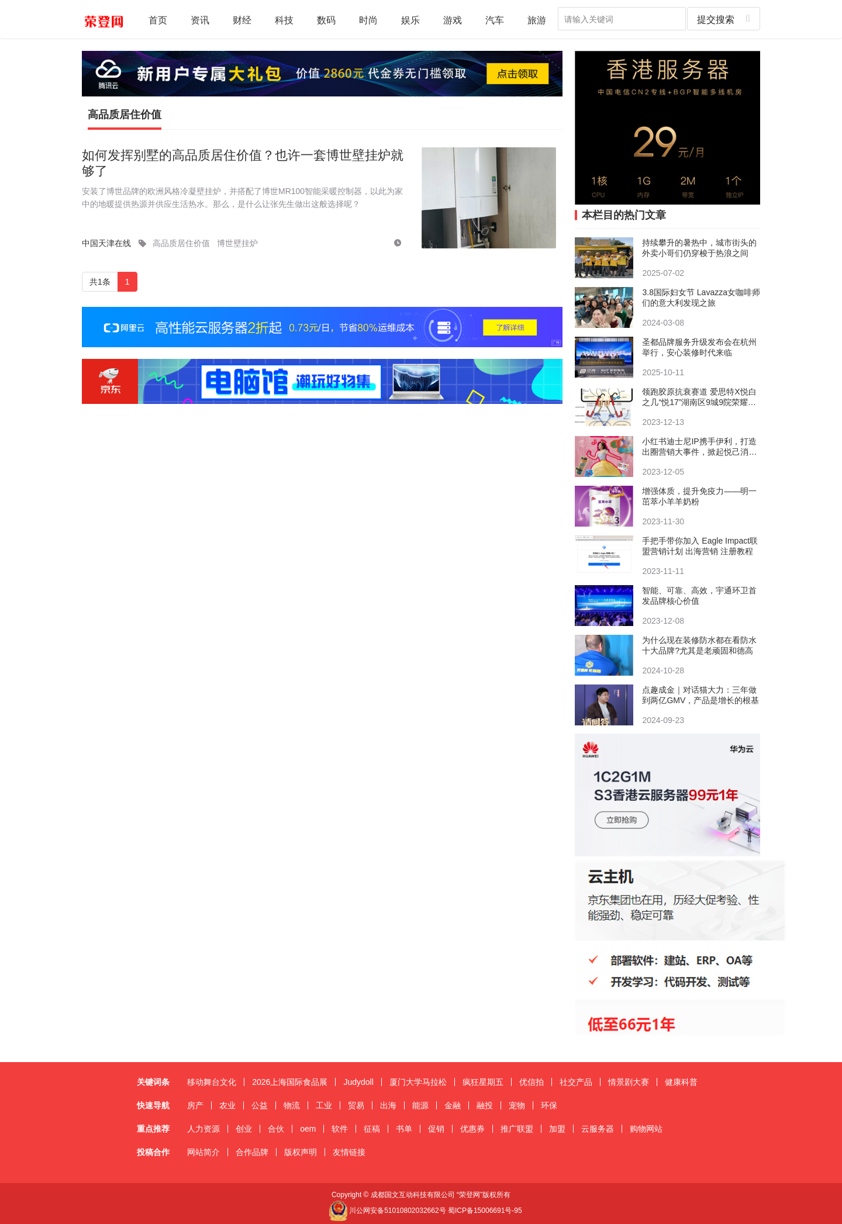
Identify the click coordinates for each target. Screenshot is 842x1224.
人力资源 (203, 1128)
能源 (420, 1105)
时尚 (368, 19)
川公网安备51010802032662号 (387, 1210)
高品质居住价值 (124, 114)
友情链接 (349, 1152)
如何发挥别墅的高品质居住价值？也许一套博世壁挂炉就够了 (242, 162)
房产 (195, 1105)
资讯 (200, 19)
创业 (244, 1128)
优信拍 (531, 1082)
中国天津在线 (106, 243)
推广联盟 (517, 1128)
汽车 (494, 19)
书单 (404, 1128)
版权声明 (300, 1152)
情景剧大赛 (628, 1082)
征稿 (372, 1128)
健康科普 (681, 1082)
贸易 (356, 1105)
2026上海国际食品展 (289, 1082)
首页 (158, 19)
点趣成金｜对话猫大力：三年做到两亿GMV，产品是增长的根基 (700, 695)
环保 (549, 1105)
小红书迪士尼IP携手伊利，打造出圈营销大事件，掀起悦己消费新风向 (699, 447)
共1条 (100, 281)
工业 (324, 1105)
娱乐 (410, 19)
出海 (388, 1105)
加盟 (557, 1128)
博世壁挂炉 (237, 243)
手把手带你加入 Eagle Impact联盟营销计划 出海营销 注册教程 (700, 546)
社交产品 (576, 1082)
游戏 (452, 19)
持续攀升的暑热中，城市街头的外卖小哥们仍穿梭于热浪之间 (699, 248)
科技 (284, 19)
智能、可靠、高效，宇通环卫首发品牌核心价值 (699, 596)
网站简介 (203, 1152)
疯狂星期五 (483, 1082)
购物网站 (646, 1128)
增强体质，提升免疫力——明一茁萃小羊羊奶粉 (699, 496)
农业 (227, 1105)
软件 (340, 1128)
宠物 (517, 1105)
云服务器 (597, 1128)
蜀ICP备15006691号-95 (485, 1210)
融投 (485, 1105)
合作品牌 (252, 1152)
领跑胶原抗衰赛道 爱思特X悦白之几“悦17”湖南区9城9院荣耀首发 (699, 397)
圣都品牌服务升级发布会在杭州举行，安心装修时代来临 (699, 347)
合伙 (276, 1128)
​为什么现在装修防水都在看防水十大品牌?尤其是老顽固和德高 (699, 645)
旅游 (536, 19)
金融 (452, 1105)
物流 (292, 1105)
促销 (436, 1128)
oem (308, 1128)
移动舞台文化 (211, 1082)
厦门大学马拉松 (418, 1082)
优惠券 (472, 1128)
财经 (242, 19)
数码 (326, 19)
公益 (259, 1105)
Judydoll (358, 1082)
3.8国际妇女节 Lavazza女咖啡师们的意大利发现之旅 (701, 297)
